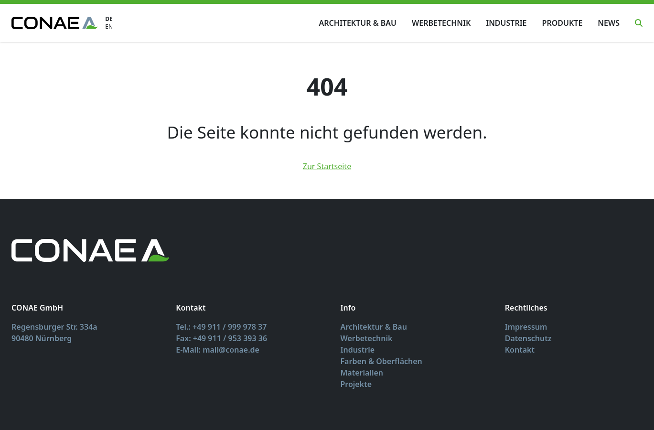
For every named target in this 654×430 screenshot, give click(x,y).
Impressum (526, 327)
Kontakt (520, 349)
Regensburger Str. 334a (54, 327)
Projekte (356, 384)
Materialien (362, 372)
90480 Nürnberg (41, 338)
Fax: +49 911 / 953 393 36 (221, 338)
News (609, 23)
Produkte (562, 23)
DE (109, 19)
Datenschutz (528, 338)
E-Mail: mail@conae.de (217, 349)
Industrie (506, 23)
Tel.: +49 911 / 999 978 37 (221, 327)
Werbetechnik (441, 23)
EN (109, 27)
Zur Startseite (327, 166)
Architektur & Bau (358, 23)
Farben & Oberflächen (381, 361)
